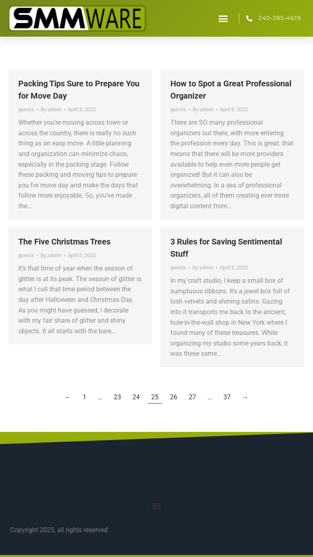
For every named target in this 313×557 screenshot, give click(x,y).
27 (192, 397)
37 (227, 397)
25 (155, 397)
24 (136, 397)
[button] (223, 18)
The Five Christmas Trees (64, 242)
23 (117, 397)
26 (173, 397)
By (51, 109)
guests (26, 109)
